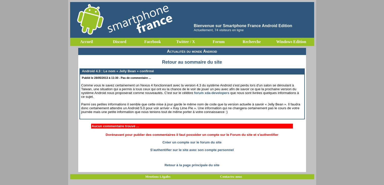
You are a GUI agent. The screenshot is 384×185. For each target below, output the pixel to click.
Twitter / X (185, 42)
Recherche (252, 42)
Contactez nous (231, 176)
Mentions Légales (158, 176)
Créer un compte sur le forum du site (192, 142)
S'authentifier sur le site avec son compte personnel (192, 150)
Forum (219, 42)
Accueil (86, 42)
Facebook (152, 42)
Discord (119, 42)
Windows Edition (291, 42)
